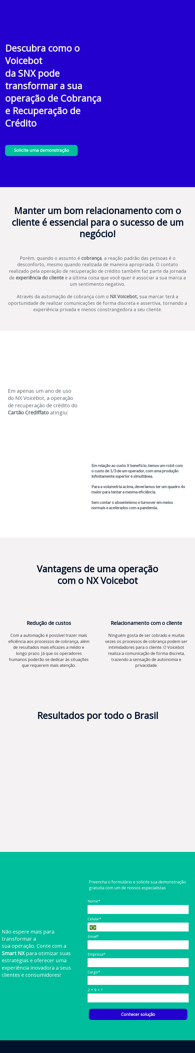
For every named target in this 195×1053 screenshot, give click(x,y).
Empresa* (96, 954)
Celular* (94, 918)
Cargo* (94, 972)
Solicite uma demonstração (41, 150)
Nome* (94, 901)
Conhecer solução (138, 1014)
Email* (93, 936)
